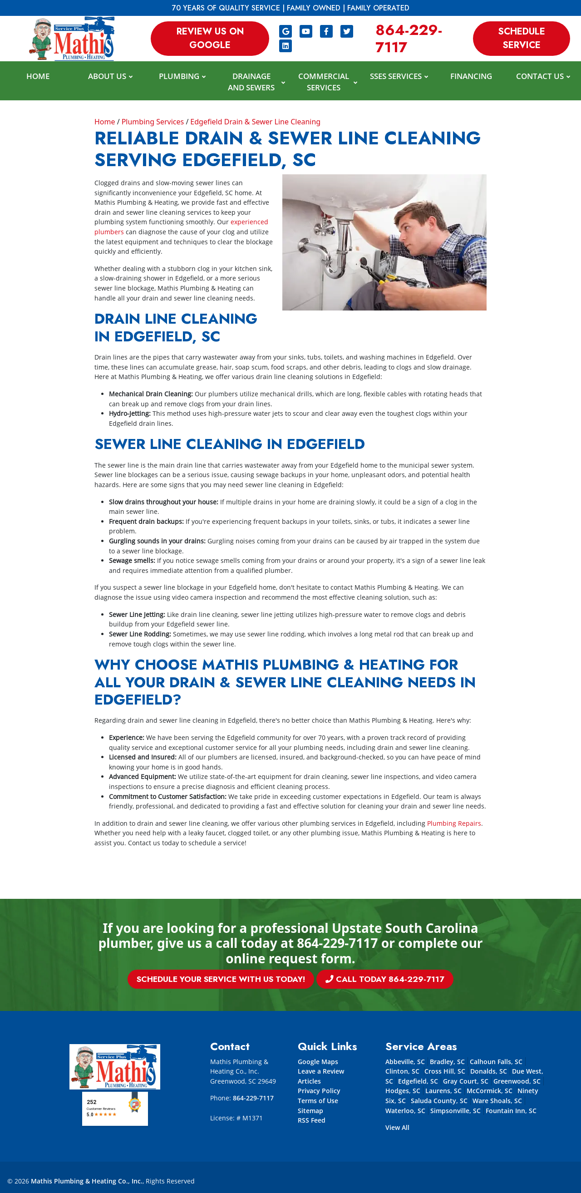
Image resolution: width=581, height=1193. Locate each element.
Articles (309, 1081)
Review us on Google (210, 38)
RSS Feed (311, 1120)
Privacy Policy (319, 1090)
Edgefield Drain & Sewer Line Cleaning (255, 122)
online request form (289, 958)
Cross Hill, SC (444, 1071)
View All (397, 1127)
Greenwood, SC (517, 1081)
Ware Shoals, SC (497, 1100)
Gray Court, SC (465, 1081)
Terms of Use (318, 1100)
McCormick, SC (490, 1090)
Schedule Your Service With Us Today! (262, 979)
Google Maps (318, 1061)
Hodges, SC (402, 1090)
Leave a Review (321, 1071)
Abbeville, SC (405, 1061)
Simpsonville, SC (455, 1110)
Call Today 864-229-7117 (329, 979)
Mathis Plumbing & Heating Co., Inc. (87, 1181)
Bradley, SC (447, 1061)
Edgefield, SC (418, 1081)
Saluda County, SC (439, 1100)
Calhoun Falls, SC (496, 1061)
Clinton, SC (403, 1071)
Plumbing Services (153, 122)
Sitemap (310, 1110)
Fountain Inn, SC (511, 1110)
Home (104, 122)
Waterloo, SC (405, 1110)
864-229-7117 (408, 39)
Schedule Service (521, 38)
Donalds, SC (488, 1071)
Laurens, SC (443, 1090)
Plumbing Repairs (454, 823)
